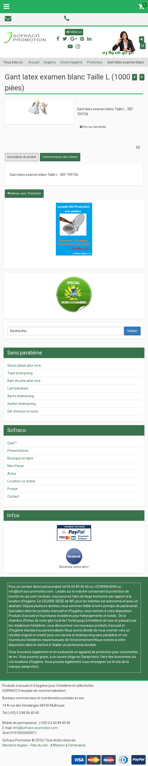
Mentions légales (15, 745)
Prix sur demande (94, 127)
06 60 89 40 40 (78, 587)
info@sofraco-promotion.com (31, 591)
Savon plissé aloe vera (24, 365)
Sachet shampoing (21, 404)
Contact (13, 496)
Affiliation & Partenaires (68, 745)
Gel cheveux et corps (22, 411)
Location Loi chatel (21, 481)
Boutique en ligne (20, 458)
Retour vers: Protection (24, 193)
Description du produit (21, 157)
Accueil (33, 62)
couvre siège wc (69, 657)
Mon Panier (15, 466)
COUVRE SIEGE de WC (58, 601)
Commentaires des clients (60, 157)
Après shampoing (20, 396)
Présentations (18, 451)
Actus (11, 473)
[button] (141, 39)
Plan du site (39, 745)
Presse (12, 489)
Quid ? (12, 443)
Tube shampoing (20, 373)
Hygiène (50, 62)
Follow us (74, 32)
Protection (95, 62)
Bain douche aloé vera (23, 381)
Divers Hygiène (71, 62)
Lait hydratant (17, 388)
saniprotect (29, 666)
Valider (132, 331)
